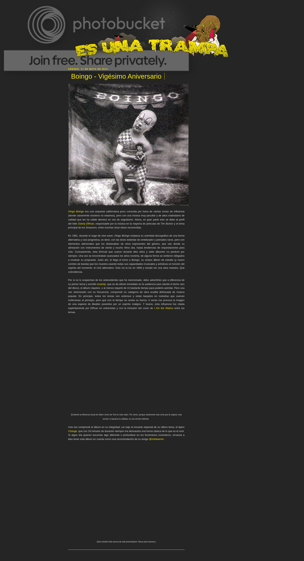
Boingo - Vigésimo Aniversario (116, 76)
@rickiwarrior (156, 439)
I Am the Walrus (163, 308)
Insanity (101, 284)
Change (72, 431)
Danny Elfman (86, 223)
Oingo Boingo (76, 211)
